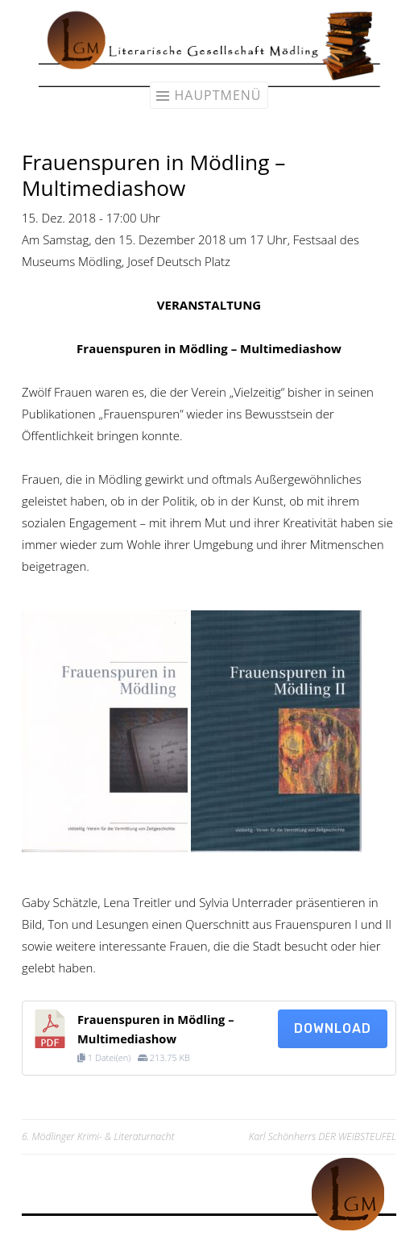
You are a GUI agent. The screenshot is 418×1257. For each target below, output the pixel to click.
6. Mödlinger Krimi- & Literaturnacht (98, 1136)
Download (332, 1028)
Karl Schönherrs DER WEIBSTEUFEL (322, 1136)
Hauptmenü (217, 95)
